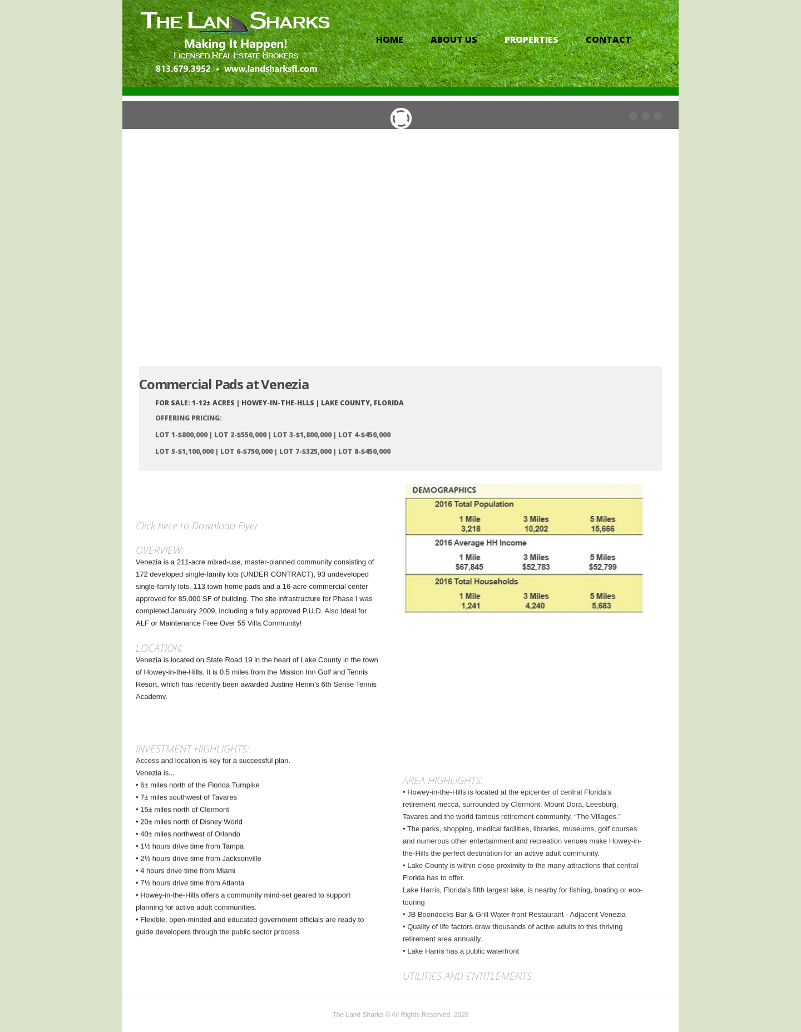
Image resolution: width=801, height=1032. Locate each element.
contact (608, 39)
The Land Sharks (359, 1022)
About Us (454, 39)
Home (389, 39)
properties (531, 39)
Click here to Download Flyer (197, 661)
